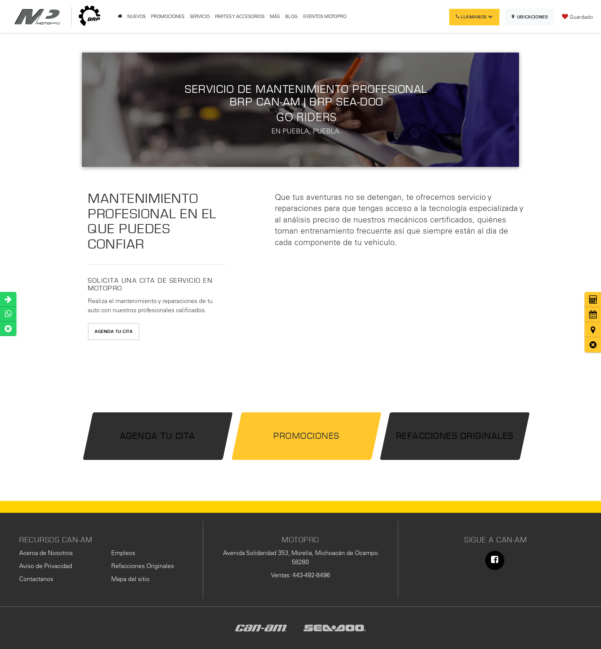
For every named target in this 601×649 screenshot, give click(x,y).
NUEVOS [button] (136, 16)
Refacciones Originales (455, 436)
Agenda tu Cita (114, 331)
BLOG (291, 16)
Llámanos (474, 17)
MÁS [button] (275, 16)
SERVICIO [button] (200, 16)
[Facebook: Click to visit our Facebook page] (494, 560)
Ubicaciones (530, 17)
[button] (593, 344)
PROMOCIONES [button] (167, 16)
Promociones (306, 436)
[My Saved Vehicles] (577, 16)
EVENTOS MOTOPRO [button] (324, 16)
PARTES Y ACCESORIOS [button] (239, 16)
